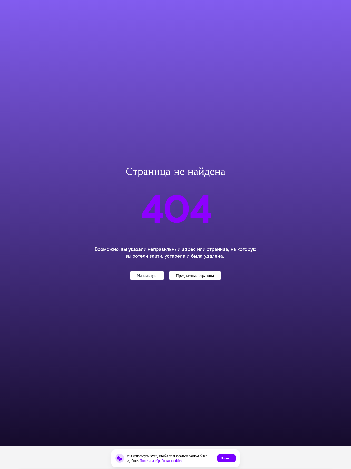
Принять (226, 458)
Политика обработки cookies (161, 461)
